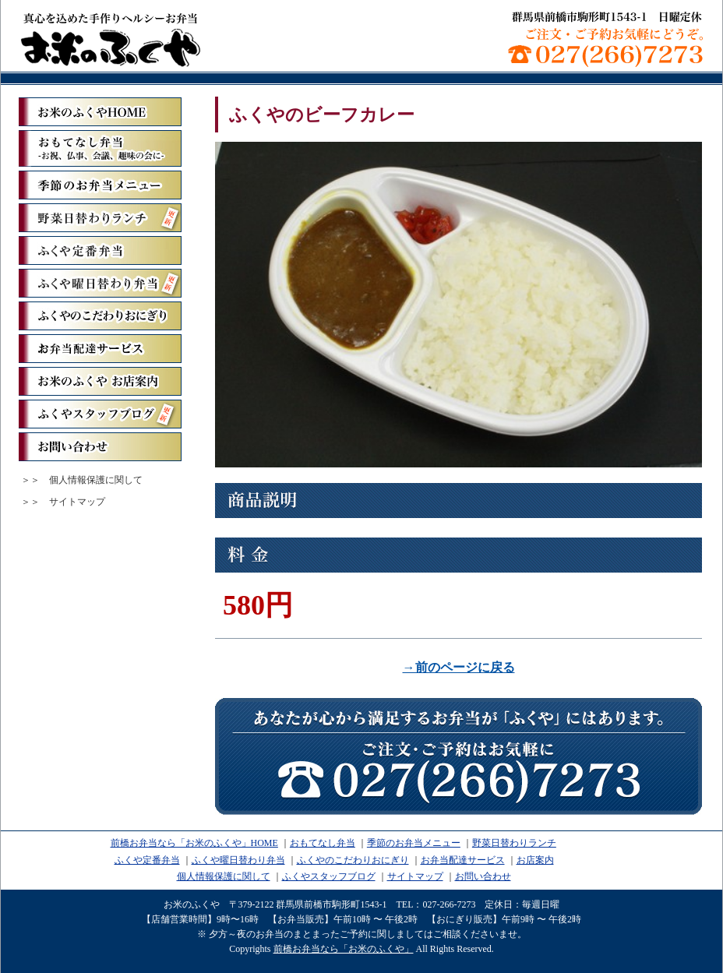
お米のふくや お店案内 (100, 381)
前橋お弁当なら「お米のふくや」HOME (194, 842)
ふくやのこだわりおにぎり (100, 315)
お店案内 (535, 860)
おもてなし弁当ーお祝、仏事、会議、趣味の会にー (100, 148)
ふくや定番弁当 (100, 250)
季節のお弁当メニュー (100, 185)
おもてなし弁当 (322, 842)
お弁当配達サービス (100, 348)
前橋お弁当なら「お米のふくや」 (110, 39)
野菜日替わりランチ (100, 217)
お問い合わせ (100, 446)
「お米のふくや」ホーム (100, 111)
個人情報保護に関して (96, 479)
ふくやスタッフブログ (100, 414)
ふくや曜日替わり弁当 (100, 283)
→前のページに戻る (459, 667)
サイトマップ (77, 501)
